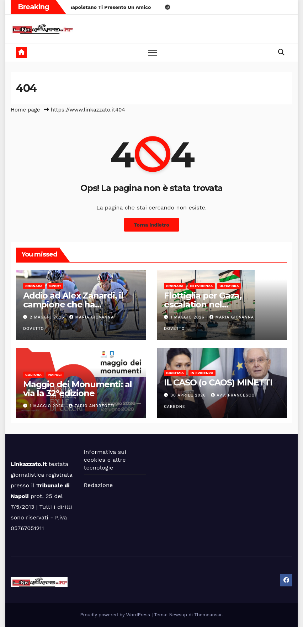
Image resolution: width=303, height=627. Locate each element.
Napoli (55, 375)
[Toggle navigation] (152, 52)
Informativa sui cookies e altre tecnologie (105, 460)
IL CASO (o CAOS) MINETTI (218, 382)
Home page (25, 110)
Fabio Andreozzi (92, 406)
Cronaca (34, 286)
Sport (55, 286)
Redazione (98, 485)
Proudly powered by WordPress (116, 614)
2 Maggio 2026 (48, 317)
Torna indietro (151, 225)
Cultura (33, 375)
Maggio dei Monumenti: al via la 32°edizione (77, 388)
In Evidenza (201, 286)
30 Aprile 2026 (189, 395)
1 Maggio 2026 (188, 317)
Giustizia (175, 373)
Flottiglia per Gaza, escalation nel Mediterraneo (202, 304)
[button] (281, 52)
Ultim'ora (229, 286)
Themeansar (208, 614)
